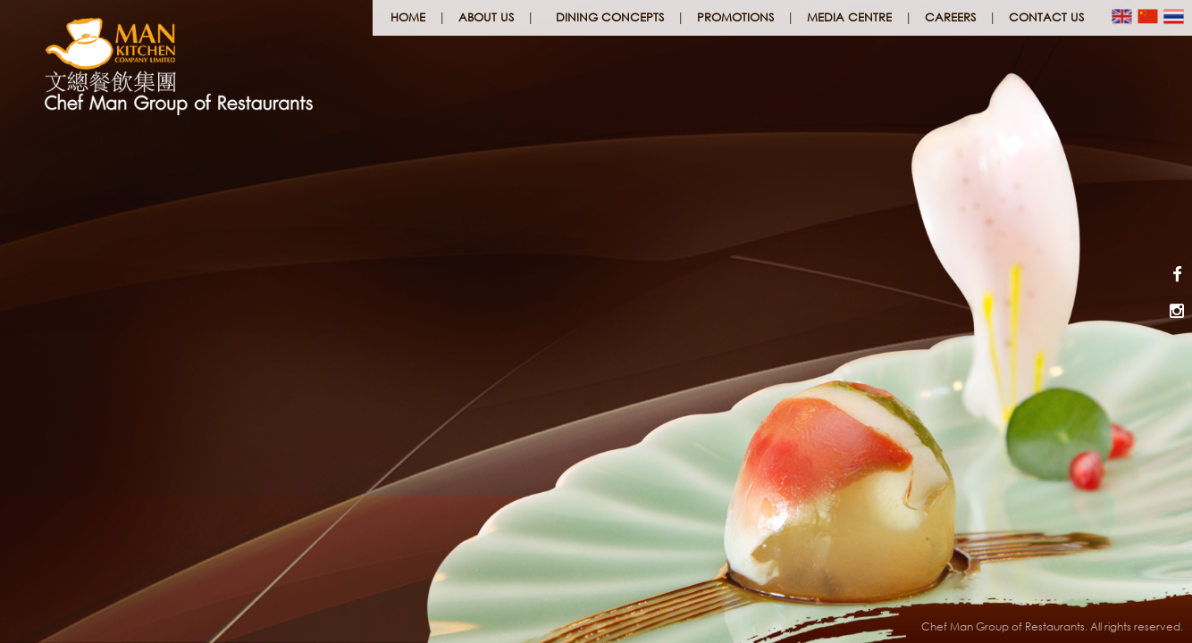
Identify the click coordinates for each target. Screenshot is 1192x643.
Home (407, 17)
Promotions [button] (735, 17)
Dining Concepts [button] (610, 17)
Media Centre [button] (849, 17)
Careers (950, 17)
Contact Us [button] (1046, 17)
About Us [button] (486, 17)
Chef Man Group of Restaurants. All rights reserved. (1052, 626)
